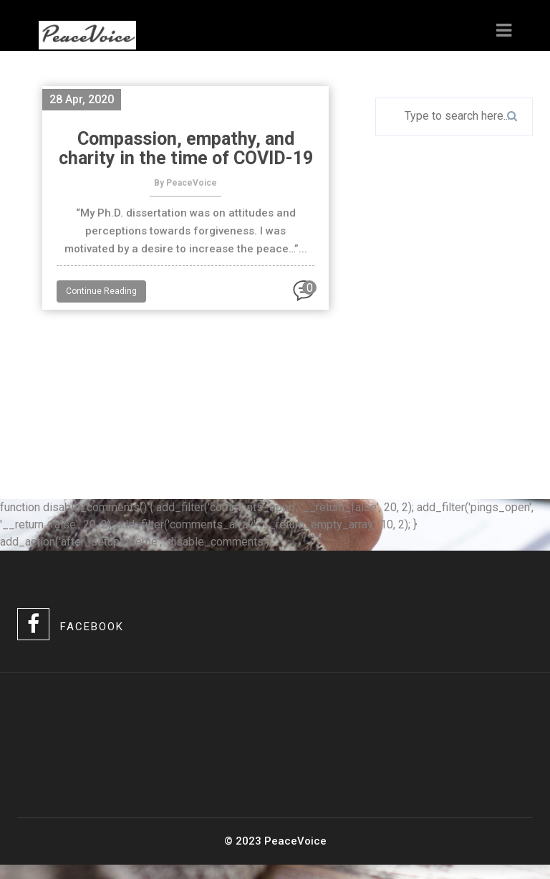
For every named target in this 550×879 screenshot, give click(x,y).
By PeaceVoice (185, 183)
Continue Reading (101, 291)
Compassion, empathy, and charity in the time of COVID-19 (186, 148)
